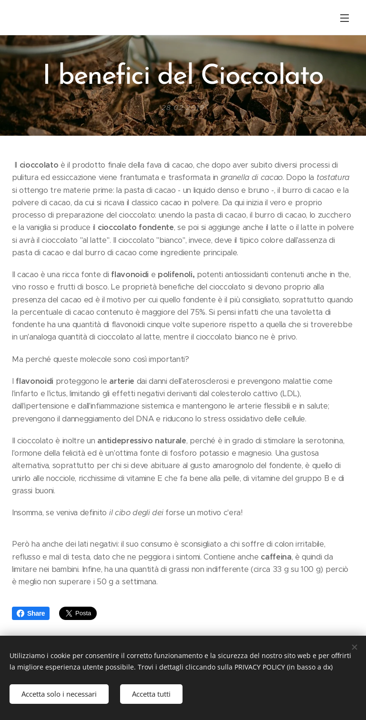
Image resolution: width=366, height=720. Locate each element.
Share (31, 613)
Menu (344, 18)
